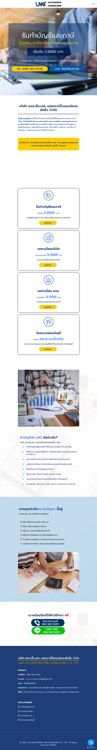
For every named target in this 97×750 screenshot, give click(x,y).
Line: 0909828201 (67, 69)
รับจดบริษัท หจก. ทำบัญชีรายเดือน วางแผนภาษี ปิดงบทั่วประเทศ (53, 687)
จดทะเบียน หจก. (25, 715)
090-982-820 (33, 674)
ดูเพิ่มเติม (47, 222)
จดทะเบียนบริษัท (25, 711)
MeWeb (53, 744)
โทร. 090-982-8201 (30, 69)
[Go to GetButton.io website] (91, 747)
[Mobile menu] (93, 4)
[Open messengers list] (91, 742)
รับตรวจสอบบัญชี (26, 719)
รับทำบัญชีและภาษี (26, 706)
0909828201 (29, 683)
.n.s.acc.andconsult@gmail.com (39, 679)
